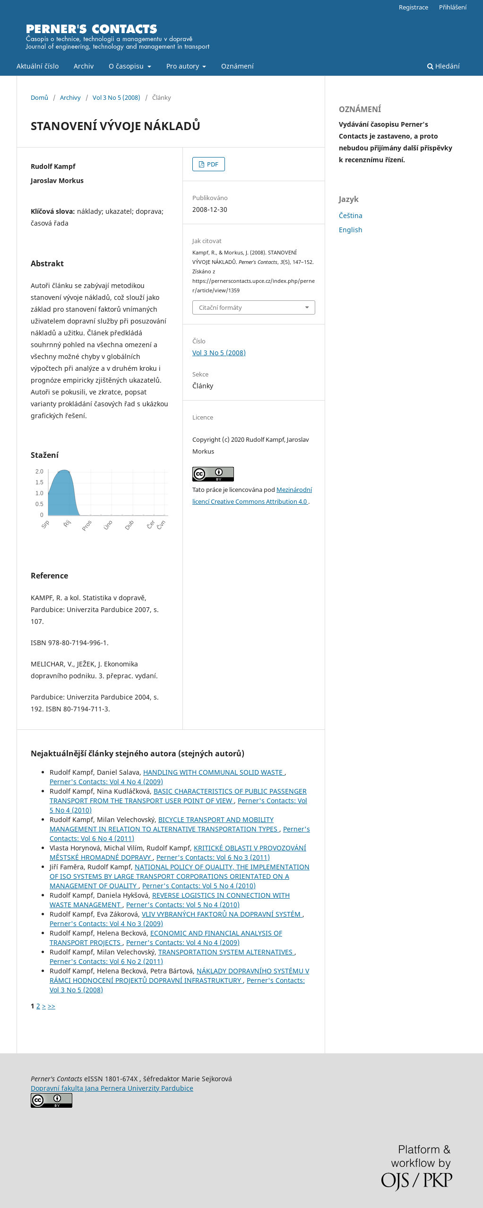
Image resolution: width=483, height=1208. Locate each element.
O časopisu (127, 65)
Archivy (70, 97)
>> (51, 1005)
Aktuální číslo (38, 65)
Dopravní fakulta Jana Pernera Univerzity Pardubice (112, 1088)
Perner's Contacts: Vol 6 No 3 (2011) (213, 857)
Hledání (443, 65)
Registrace (413, 7)
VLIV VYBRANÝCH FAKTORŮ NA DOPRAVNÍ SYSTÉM (222, 914)
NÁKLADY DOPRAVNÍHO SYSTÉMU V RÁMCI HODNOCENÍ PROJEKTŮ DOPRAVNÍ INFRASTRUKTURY (179, 975)
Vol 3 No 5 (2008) (116, 97)
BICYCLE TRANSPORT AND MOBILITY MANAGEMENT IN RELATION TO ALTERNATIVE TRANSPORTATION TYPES (164, 824)
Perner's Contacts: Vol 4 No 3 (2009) (106, 923)
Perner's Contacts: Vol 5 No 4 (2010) (199, 885)
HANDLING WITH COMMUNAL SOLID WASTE (214, 772)
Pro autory (183, 65)
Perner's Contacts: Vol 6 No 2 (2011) (106, 961)
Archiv (84, 65)
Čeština (350, 215)
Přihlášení (452, 7)
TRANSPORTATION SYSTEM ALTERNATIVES (226, 951)
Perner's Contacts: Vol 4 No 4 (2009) (106, 781)
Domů (39, 97)
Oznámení (237, 65)
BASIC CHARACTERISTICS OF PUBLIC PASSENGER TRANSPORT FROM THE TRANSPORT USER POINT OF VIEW (178, 796)
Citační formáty (220, 307)
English (350, 229)
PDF (212, 164)
